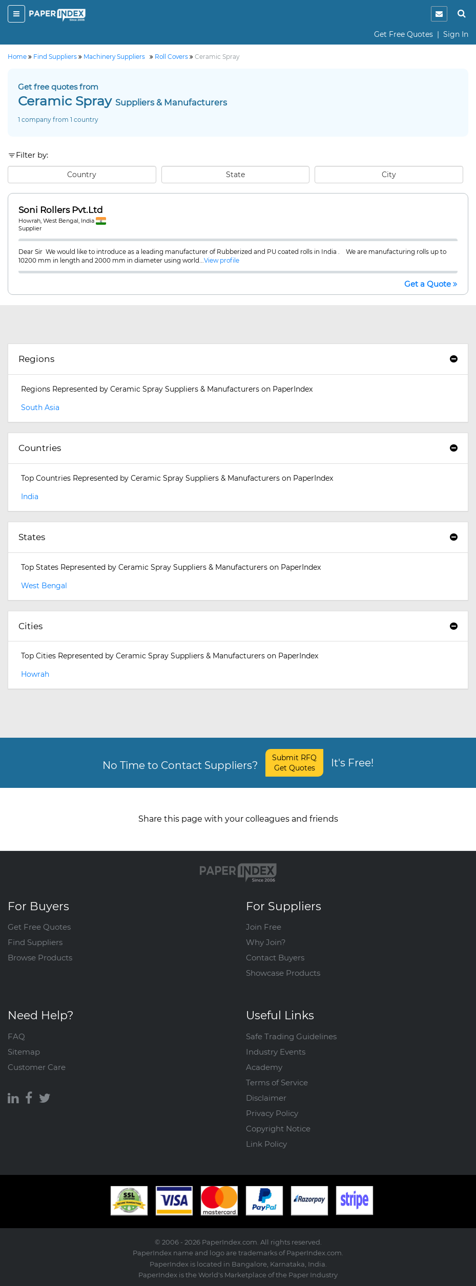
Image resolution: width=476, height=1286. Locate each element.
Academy (264, 1067)
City (389, 174)
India (29, 496)
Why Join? (266, 942)
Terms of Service (277, 1082)
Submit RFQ (294, 763)
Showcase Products (283, 973)
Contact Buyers (275, 957)
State (235, 174)
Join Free (263, 927)
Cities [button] (238, 626)
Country (81, 174)
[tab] (238, 359)
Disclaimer (266, 1098)
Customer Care (37, 1067)
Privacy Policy (272, 1113)
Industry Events (275, 1052)
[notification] (439, 14)
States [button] (238, 537)
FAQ (16, 1036)
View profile (221, 260)
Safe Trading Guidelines (291, 1036)
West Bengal (44, 585)
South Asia (40, 407)
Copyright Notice (278, 1128)
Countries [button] (238, 448)
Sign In (455, 34)
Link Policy (266, 1144)
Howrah (35, 674)
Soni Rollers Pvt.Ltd (60, 210)
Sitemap (24, 1052)
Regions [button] (238, 359)
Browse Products (40, 957)
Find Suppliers (35, 942)
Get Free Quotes (403, 34)
